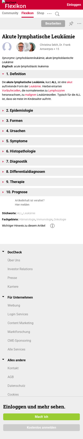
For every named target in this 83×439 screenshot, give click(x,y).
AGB (11, 377)
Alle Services (16, 349)
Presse (12, 278)
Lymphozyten (56, 90)
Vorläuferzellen (11, 90)
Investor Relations (20, 269)
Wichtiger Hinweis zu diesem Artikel (23, 225)
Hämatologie (27, 219)
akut (69, 82)
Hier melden (22, 204)
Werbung (14, 305)
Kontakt (13, 368)
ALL (19, 213)
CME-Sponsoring (19, 340)
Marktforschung (19, 332)
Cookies (13, 394)
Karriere (13, 287)
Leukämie (35, 86)
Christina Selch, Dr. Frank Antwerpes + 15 (55, 47)
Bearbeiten (53, 23)
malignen (30, 94)
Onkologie (60, 219)
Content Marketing (20, 323)
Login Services (18, 314)
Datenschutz (16, 386)
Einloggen (74, 5)
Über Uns (14, 260)
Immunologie (44, 219)
